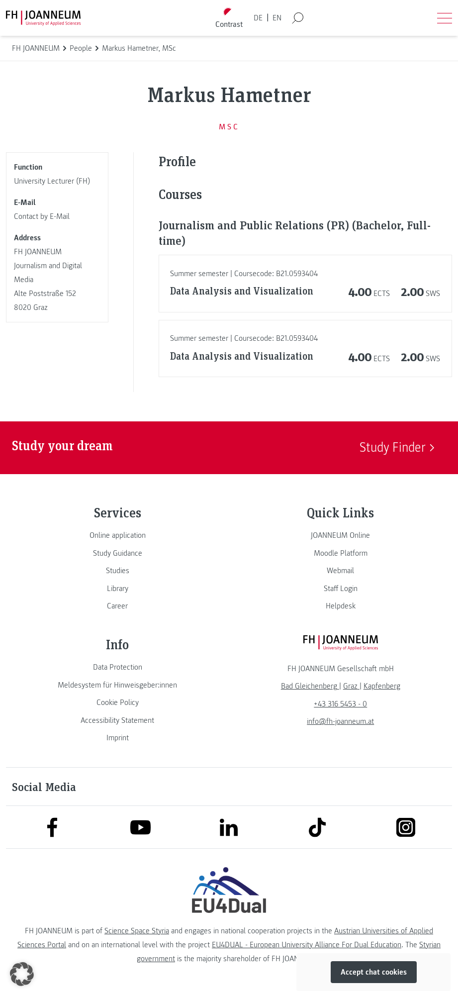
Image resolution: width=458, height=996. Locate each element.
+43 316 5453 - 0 (340, 704)
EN (277, 18)
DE (258, 18)
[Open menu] (444, 17)
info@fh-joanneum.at (340, 721)
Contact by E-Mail (42, 216)
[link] (117, 535)
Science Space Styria (136, 931)
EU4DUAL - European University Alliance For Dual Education (306, 945)
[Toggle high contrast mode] (228, 18)
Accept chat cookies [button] (374, 972)
